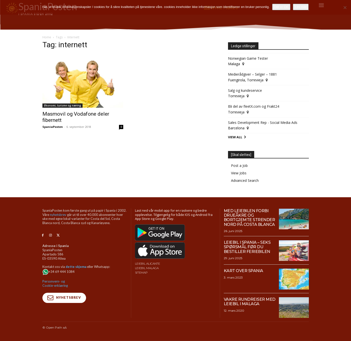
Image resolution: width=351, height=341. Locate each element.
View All (235, 137)
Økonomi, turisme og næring (62, 105)
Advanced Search (245, 180)
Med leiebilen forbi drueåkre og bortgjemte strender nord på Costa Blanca (249, 217)
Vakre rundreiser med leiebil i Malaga (249, 301)
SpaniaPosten (52, 127)
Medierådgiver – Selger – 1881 (252, 74)
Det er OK (281, 7)
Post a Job (239, 165)
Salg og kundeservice (245, 90)
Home (46, 37)
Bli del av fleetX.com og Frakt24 (253, 106)
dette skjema (76, 267)
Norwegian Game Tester (248, 58)
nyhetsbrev (58, 215)
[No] (344, 7)
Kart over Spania (243, 270)
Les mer (301, 7)
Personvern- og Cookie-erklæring (55, 283)
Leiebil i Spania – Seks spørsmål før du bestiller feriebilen (247, 247)
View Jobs (238, 173)
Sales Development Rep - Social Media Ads (262, 122)
